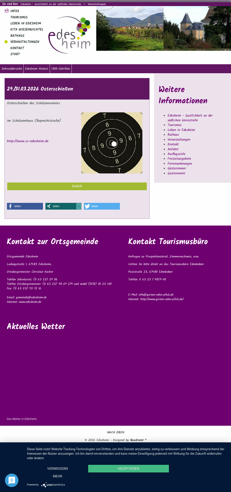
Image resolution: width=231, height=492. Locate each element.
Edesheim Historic (36, 68)
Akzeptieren (126, 476)
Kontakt (17, 48)
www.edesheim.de (30, 301)
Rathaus (17, 36)
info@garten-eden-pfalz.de (156, 294)
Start (15, 54)
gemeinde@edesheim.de (31, 297)
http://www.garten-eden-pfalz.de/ (162, 299)
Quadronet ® (138, 440)
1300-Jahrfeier (60, 68)
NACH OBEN (115, 432)
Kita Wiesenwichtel (26, 29)
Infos (14, 11)
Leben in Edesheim (25, 23)
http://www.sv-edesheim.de (27, 141)
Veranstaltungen (97, 4)
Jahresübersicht (11, 68)
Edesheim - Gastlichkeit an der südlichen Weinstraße (50, 4)
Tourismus (18, 17)
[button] (25, 206)
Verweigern (57, 476)
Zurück (77, 186)
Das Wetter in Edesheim (22, 419)
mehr (196, 476)
